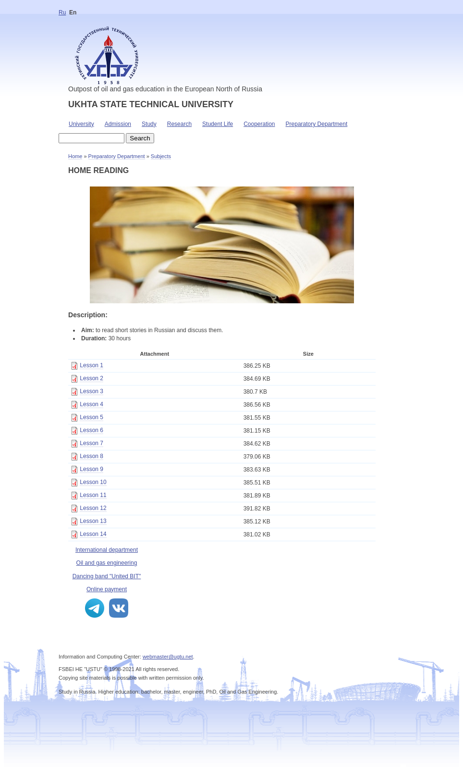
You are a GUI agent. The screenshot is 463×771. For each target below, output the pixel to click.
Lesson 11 (93, 495)
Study (149, 124)
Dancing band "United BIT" (107, 576)
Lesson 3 (91, 391)
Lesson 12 (93, 508)
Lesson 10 (93, 482)
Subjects (161, 156)
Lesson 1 (91, 365)
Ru (62, 12)
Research (179, 124)
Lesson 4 (91, 404)
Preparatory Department (317, 124)
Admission (118, 124)
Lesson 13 (93, 521)
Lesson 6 (91, 430)
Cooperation (259, 124)
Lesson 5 (91, 417)
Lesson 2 (91, 378)
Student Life (217, 124)
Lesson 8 (91, 456)
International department (106, 550)
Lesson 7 (91, 443)
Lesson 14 (93, 534)
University (81, 124)
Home (75, 156)
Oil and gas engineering (106, 563)
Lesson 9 (91, 469)
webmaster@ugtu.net (168, 656)
